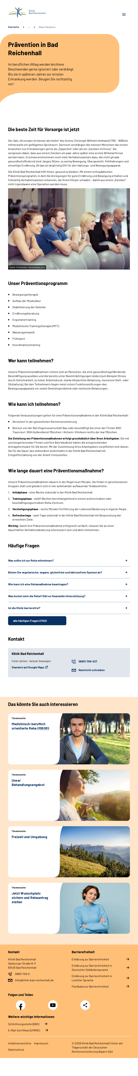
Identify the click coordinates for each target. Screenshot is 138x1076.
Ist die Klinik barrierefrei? (24, 608)
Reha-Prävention (47, 27)
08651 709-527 (88, 661)
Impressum (41, 1043)
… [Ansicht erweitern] (29, 27)
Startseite (13, 27)
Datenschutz (16, 1049)
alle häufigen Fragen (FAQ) (30, 620)
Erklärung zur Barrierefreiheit (90, 959)
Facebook (21, 1003)
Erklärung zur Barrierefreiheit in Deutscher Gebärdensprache (92, 967)
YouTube (53, 1003)
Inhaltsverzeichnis (19, 1043)
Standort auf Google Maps (28, 667)
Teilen (85, 1005)
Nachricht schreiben (92, 670)
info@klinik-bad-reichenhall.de (34, 980)
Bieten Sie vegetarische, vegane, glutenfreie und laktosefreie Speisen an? (55, 572)
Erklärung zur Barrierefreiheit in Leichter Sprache (92, 978)
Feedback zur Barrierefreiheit (90, 986)
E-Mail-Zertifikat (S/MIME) (24, 1030)
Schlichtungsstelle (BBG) (23, 1024)
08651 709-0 (22, 973)
